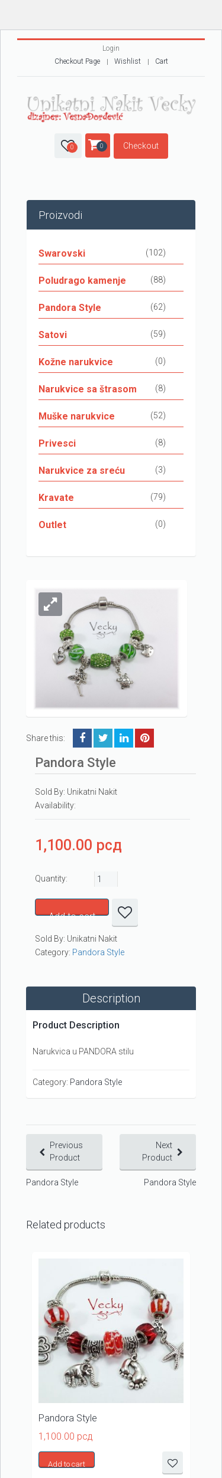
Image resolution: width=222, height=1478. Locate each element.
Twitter (103, 738)
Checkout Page (77, 61)
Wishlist (127, 61)
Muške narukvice (76, 416)
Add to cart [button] (66, 1464)
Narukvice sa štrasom (87, 389)
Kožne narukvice (75, 362)
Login (111, 48)
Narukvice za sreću (81, 470)
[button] (50, 604)
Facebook (82, 738)
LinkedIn (123, 738)
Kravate (56, 497)
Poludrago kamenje (82, 280)
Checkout (141, 145)
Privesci (57, 443)
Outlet (52, 524)
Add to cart (72, 913)
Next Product (157, 1151)
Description (111, 998)
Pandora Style (69, 307)
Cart (161, 61)
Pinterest (144, 738)
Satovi (52, 334)
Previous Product (66, 1151)
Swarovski (61, 253)
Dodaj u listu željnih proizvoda (125, 913)
